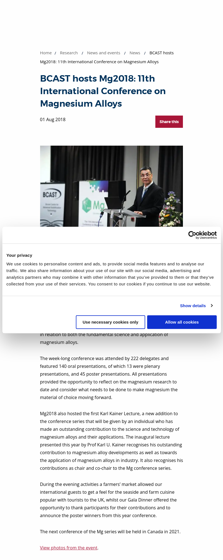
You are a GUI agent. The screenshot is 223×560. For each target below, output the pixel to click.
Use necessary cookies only (110, 322)
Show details (193, 305)
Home (46, 52)
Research (69, 52)
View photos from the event (68, 548)
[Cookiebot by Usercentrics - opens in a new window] (192, 235)
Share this (169, 121)
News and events (103, 52)
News (134, 52)
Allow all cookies (182, 322)
